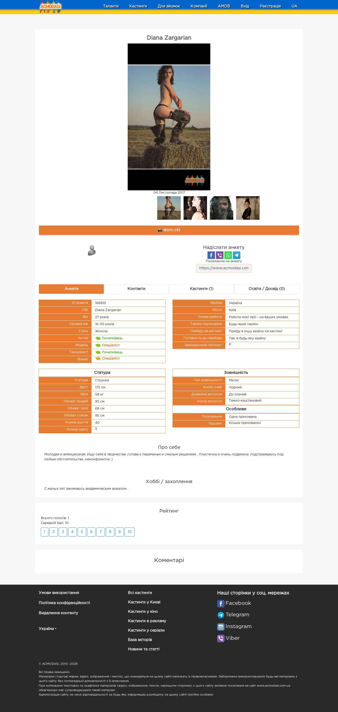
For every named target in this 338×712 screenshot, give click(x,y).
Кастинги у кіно (143, 612)
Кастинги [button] (138, 6)
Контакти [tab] (136, 289)
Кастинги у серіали (146, 630)
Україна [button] (46, 629)
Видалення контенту (58, 613)
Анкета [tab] (71, 289)
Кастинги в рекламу (147, 621)
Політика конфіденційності (64, 603)
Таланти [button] (111, 6)
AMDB (224, 6)
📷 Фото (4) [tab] (169, 230)
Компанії (199, 6)
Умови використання (59, 593)
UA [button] (294, 6)
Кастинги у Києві (144, 602)
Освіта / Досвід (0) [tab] (267, 289)
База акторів (140, 640)
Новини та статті (143, 649)
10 (130, 532)
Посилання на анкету (224, 266)
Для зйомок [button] (169, 6)
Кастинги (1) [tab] (201, 289)
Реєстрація (270, 6)
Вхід (245, 6)
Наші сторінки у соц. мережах (253, 593)
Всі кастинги (140, 593)
